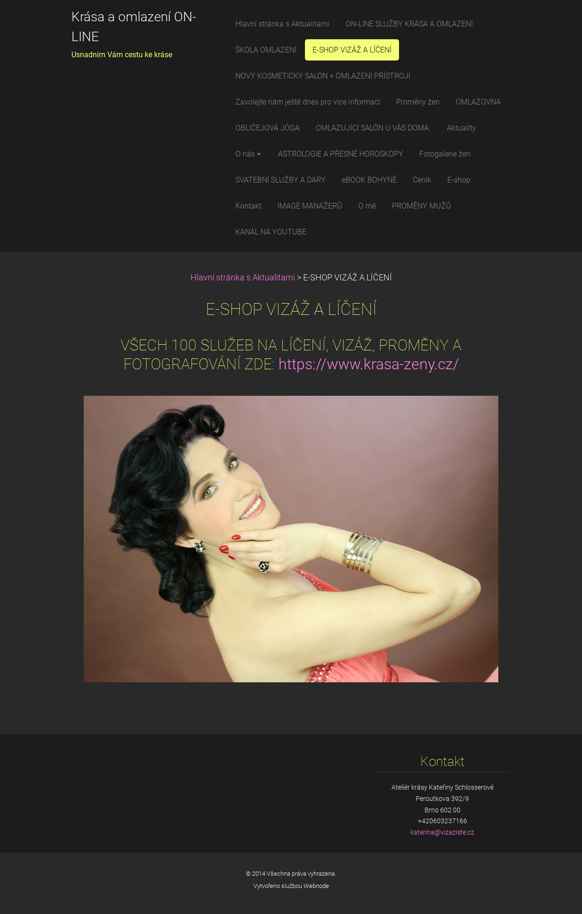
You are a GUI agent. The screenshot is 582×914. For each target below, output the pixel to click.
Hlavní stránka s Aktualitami (243, 277)
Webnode (316, 885)
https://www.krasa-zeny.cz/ (368, 364)
